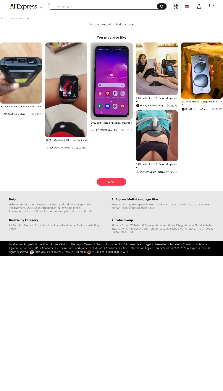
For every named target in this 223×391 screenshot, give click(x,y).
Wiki (90, 225)
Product (28, 225)
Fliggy (179, 225)
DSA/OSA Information (39, 208)
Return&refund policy (63, 204)
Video (12, 228)
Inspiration (16, 17)
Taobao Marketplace (182, 228)
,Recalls (87, 211)
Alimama (160, 225)
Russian (116, 204)
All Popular (15, 225)
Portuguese (129, 204)
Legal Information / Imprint (162, 244)
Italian (173, 204)
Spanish (143, 204)
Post (28, 17)
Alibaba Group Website (126, 225)
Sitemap (76, 244)
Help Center (16, 204)
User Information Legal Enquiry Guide (146, 248)
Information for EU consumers (122, 244)
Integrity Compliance (67, 208)
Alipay (171, 225)
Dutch (182, 204)
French (153, 204)
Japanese (203, 204)
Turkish (191, 204)
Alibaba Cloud (193, 225)
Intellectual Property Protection (28, 244)
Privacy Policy (59, 244)
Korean (116, 208)
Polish (151, 208)
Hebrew (142, 208)
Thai (124, 208)
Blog (97, 225)
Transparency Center (22, 211)
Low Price (54, 225)
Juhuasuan (162, 228)
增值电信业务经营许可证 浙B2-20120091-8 (60, 252)
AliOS (124, 232)
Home (3, 17)
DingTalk (148, 228)
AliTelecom (135, 228)
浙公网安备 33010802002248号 (108, 252)
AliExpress (147, 225)
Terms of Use (92, 244)
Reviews (82, 225)
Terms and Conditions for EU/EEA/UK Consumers (89, 248)
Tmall (199, 228)
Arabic (132, 208)
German (164, 204)
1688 (131, 232)
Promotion (40, 225)
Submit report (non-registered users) (59, 211)
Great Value (68, 225)
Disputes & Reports (37, 204)
